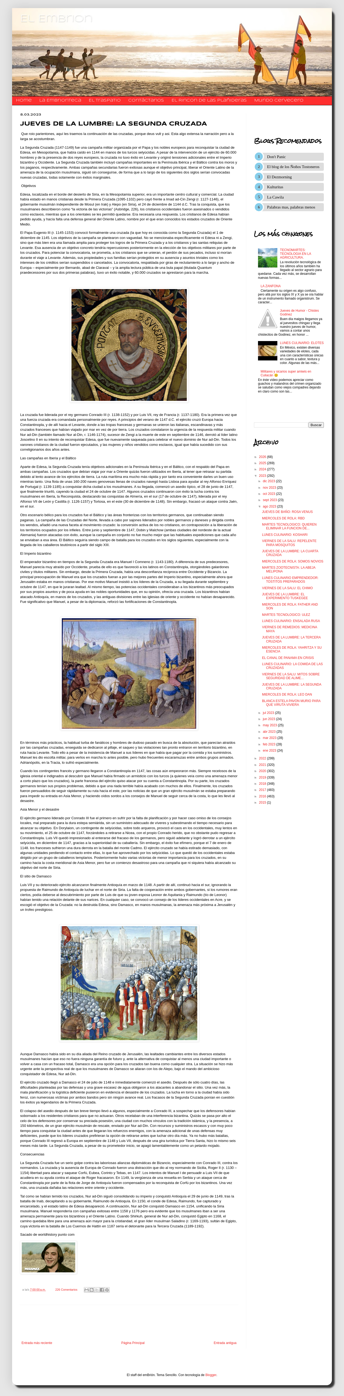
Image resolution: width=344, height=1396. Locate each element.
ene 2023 (270, 750)
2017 (263, 790)
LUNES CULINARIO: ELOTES (302, 343)
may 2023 (270, 725)
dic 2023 (269, 481)
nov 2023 (270, 487)
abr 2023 (270, 732)
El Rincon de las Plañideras (209, 100)
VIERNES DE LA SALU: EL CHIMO (287, 588)
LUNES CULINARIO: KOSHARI (284, 535)
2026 (263, 457)
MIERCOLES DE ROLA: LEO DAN (287, 694)
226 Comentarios (66, 1289)
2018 (263, 784)
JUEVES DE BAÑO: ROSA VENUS (287, 512)
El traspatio (105, 100)
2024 (263, 469)
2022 (263, 758)
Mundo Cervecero (278, 100)
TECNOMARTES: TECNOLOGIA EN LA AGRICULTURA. (295, 254)
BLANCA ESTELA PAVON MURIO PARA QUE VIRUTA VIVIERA (291, 703)
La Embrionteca (60, 100)
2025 (263, 463)
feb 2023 (269, 744)
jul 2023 (269, 713)
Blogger (210, 1375)
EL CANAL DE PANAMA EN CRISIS (288, 658)
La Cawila (275, 197)
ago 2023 (270, 506)
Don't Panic (276, 157)
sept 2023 (270, 500)
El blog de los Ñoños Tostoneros (293, 167)
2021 (263, 765)
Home (24, 100)
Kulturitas (275, 187)
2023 (263, 476)
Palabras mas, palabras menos (291, 207)
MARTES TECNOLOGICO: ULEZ (286, 615)
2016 (263, 796)
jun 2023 (269, 719)
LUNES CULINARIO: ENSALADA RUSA (291, 621)
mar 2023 (270, 738)
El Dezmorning (279, 177)
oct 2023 (269, 494)
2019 (263, 777)
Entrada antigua (225, 1343)
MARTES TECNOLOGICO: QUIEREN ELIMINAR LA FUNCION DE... (289, 526)
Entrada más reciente (37, 1343)
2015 (263, 802)
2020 (263, 771)
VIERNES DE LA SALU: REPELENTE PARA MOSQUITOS (289, 543)
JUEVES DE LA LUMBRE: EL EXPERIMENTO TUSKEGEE (285, 596)
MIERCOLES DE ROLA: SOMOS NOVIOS (292, 561)
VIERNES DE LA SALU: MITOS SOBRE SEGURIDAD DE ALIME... (291, 676)
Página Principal (133, 1343)
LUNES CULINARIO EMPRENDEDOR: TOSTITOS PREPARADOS (290, 580)
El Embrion (56, 18)
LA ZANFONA (271, 286)
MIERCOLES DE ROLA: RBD (283, 518)
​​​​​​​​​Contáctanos (146, 100)
